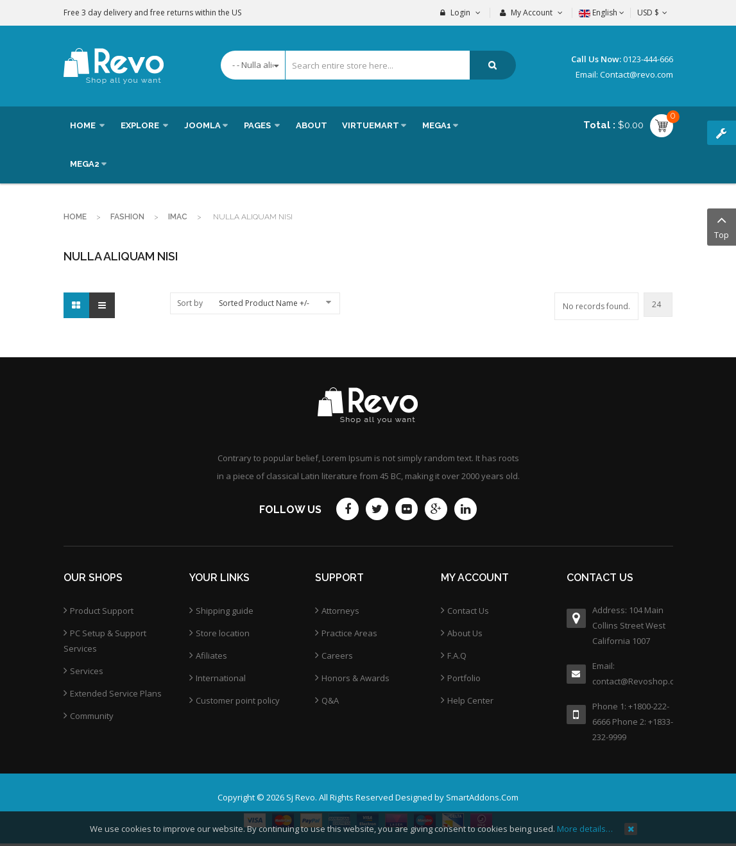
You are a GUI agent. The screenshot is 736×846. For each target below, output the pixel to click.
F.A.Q (456, 655)
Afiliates (211, 655)
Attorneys (340, 610)
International (221, 678)
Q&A (330, 700)
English (601, 12)
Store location (223, 633)
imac (177, 216)
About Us (465, 633)
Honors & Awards (355, 678)
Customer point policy (238, 700)
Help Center (470, 700)
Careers (337, 655)
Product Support (101, 610)
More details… (585, 828)
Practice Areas (349, 633)
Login (460, 12)
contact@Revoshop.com (632, 681)
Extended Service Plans (116, 693)
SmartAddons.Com (482, 797)
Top (721, 226)
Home (75, 216)
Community (92, 716)
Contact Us (468, 610)
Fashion (127, 216)
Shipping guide (224, 610)
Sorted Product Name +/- (264, 303)
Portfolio (464, 678)
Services (86, 671)
